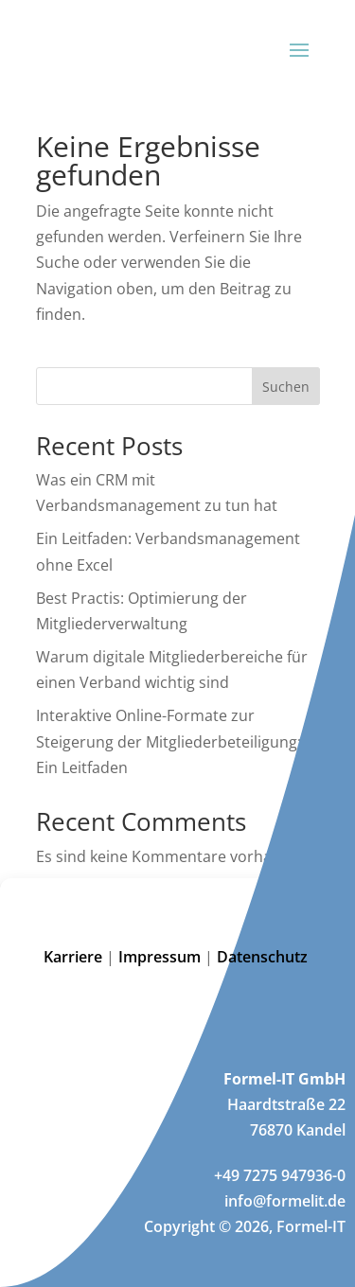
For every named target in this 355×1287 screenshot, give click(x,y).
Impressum (159, 956)
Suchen (286, 387)
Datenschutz (264, 956)
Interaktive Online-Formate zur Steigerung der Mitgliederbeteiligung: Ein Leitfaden (168, 741)
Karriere (73, 956)
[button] (326, 901)
